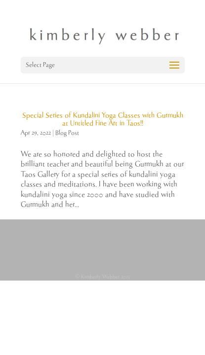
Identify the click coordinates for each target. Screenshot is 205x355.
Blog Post (67, 133)
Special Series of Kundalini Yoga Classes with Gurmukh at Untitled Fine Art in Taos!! (102, 119)
